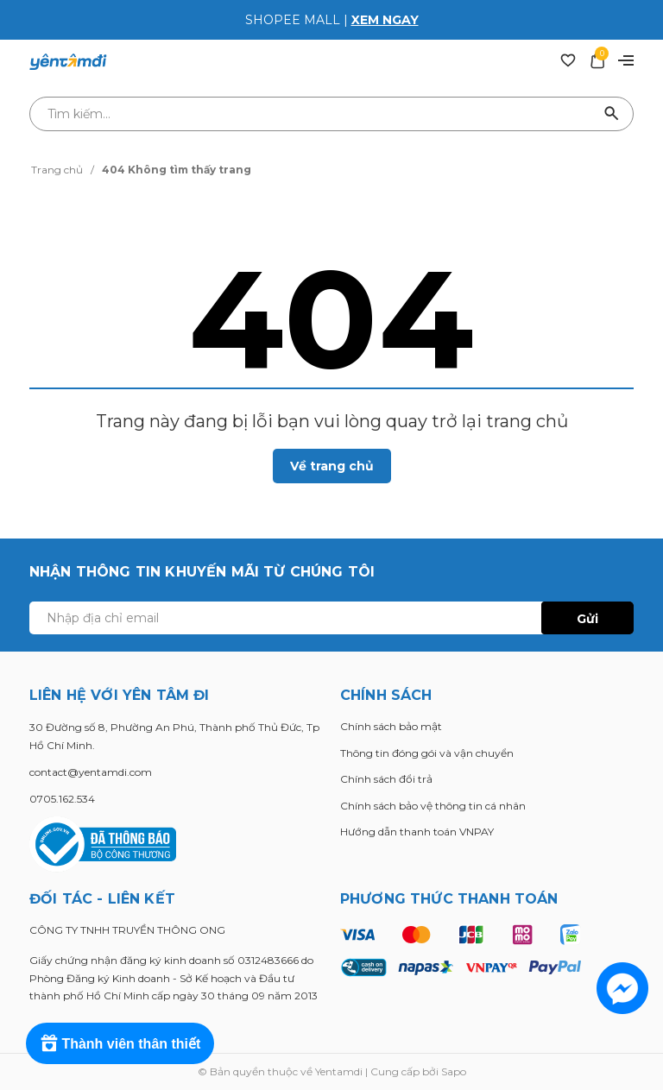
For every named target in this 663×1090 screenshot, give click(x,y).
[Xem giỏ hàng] (597, 59)
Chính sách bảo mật (391, 726)
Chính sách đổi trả (386, 778)
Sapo (453, 1071)
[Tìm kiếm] (612, 114)
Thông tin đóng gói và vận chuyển (427, 753)
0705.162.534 (62, 798)
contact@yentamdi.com (90, 772)
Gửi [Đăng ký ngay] (587, 619)
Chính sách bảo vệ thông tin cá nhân (433, 805)
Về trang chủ (332, 466)
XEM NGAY (385, 20)
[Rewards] (120, 1043)
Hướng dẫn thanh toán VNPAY (417, 831)
